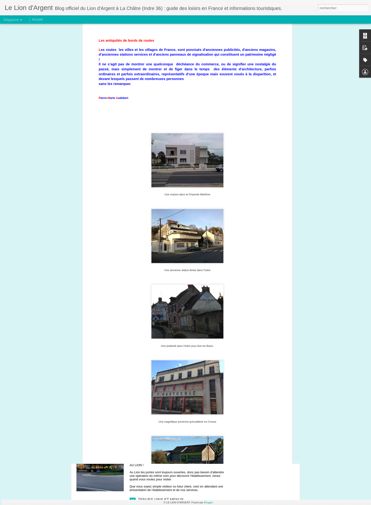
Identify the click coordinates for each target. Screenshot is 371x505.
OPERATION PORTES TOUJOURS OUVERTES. (179, 446)
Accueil (37, 19)
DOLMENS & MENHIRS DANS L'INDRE (172, 392)
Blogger (208, 502)
